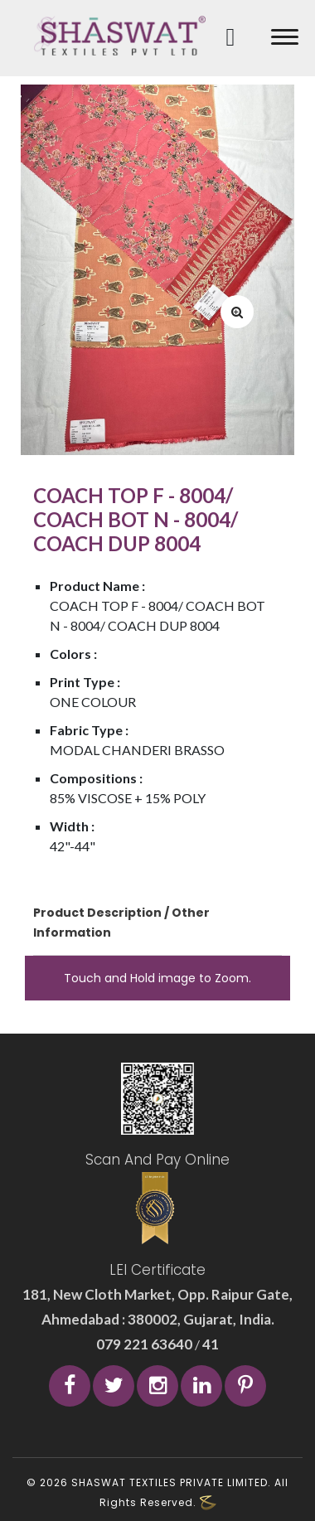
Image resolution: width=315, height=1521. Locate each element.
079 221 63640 (145, 1344)
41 (209, 1344)
